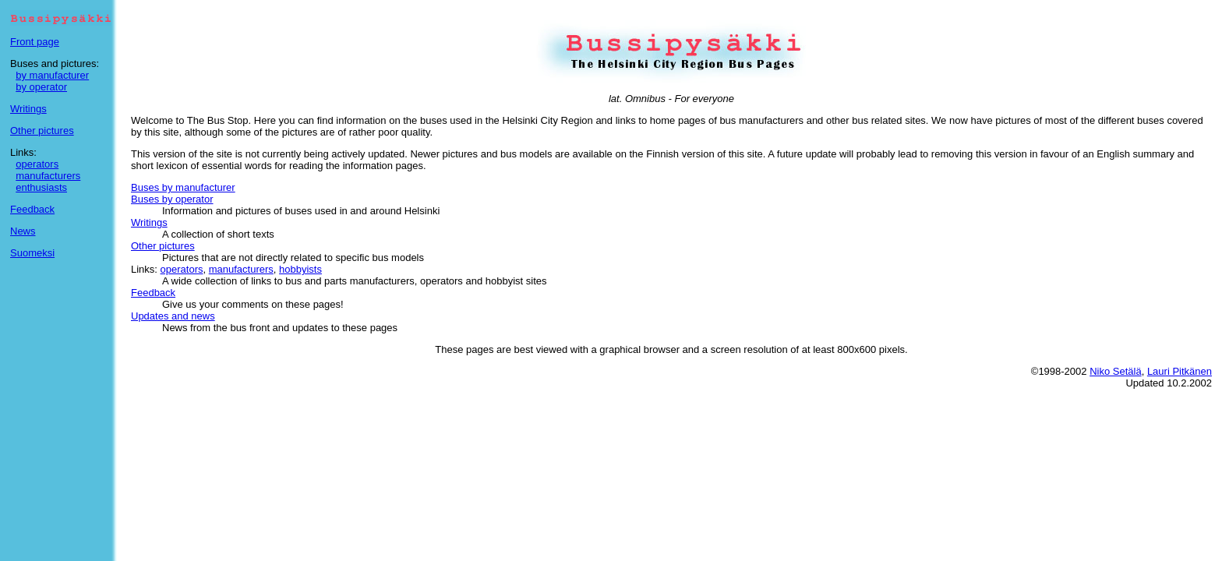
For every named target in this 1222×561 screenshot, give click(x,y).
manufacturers (48, 176)
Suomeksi (32, 253)
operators (37, 164)
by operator (41, 87)
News (23, 231)
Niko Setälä (1115, 371)
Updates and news (173, 316)
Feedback (32, 209)
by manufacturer (52, 75)
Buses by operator (172, 199)
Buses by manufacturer (183, 187)
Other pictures (42, 130)
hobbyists (300, 269)
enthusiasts (41, 187)
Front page (34, 42)
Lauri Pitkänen (1179, 371)
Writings (28, 109)
